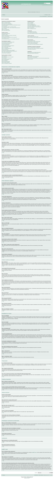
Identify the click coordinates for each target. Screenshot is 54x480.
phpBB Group (34, 452)
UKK (41, 16)
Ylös (3, 72)
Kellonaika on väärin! (5, 34)
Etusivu (4, 14)
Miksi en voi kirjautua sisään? (6, 22)
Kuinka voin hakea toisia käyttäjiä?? (32, 43)
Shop (49, 14)
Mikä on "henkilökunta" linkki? (31, 28)
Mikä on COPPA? (4, 28)
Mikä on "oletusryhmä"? (30, 27)
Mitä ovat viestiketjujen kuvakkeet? (7, 63)
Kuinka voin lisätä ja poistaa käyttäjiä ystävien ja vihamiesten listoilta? (37, 37)
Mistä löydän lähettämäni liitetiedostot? (33, 53)
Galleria (46, 14)
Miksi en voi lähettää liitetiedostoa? (7, 48)
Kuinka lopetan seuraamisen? (31, 49)
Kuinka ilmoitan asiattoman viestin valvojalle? (8, 50)
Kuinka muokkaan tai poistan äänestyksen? (8, 45)
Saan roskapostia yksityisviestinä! (32, 32)
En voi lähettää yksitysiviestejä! (31, 31)
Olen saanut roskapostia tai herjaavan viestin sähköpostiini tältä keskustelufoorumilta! (39, 33)
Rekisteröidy (45, 16)
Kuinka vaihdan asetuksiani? (6, 33)
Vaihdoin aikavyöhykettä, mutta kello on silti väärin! (9, 35)
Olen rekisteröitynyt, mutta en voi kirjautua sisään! (9, 26)
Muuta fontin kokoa (51, 14)
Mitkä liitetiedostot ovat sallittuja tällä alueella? (34, 52)
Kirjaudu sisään (50, 16)
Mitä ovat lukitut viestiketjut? (6, 62)
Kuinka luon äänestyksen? (5, 44)
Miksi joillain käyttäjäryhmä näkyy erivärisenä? (34, 26)
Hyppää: (36, 472)
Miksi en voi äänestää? (5, 47)
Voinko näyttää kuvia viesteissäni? (7, 58)
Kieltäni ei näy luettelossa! (5, 36)
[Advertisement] (47, 8)
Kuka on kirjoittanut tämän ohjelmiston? (33, 56)
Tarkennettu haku (49, 4)
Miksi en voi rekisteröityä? (5, 29)
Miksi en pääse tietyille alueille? (6, 46)
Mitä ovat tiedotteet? (5, 60)
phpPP (25, 476)
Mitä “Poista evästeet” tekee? (6, 30)
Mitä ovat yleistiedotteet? (5, 59)
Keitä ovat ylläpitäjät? (30, 22)
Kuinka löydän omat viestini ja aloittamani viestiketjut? (35, 44)
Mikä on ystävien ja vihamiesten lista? (32, 36)
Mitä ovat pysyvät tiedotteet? (6, 61)
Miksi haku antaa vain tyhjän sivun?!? (32, 42)
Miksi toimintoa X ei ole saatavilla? (32, 57)
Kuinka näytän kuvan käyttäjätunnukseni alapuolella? (9, 37)
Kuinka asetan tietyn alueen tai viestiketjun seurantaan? (35, 48)
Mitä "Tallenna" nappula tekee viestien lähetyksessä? (9, 51)
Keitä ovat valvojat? (30, 23)
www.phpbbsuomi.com (30, 477)
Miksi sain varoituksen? (5, 49)
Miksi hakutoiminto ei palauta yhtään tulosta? (33, 41)
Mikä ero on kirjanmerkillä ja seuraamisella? (33, 47)
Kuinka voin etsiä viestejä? (31, 40)
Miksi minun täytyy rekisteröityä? (6, 23)
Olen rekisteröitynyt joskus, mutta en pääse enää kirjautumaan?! (11, 27)
